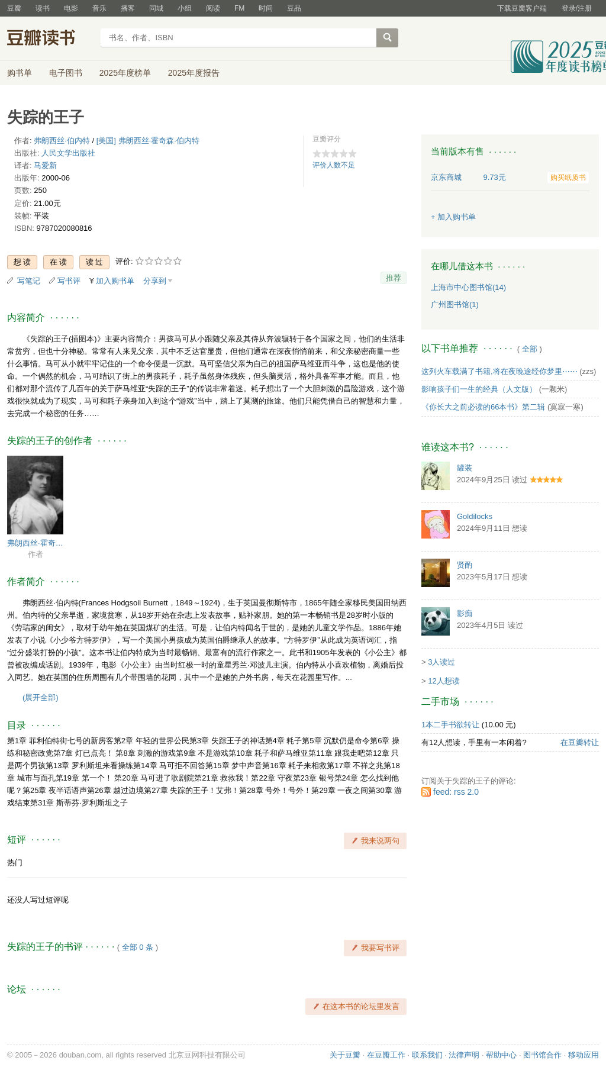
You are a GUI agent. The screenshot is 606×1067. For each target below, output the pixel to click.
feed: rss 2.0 (456, 792)
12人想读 (443, 680)
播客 (128, 8)
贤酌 (464, 564)
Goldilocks (474, 516)
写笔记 (28, 280)
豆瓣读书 (50, 39)
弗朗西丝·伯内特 (62, 140)
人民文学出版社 (68, 153)
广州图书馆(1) (455, 304)
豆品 (294, 8)
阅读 (213, 8)
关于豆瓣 (345, 1054)
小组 (185, 8)
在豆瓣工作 (386, 1054)
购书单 (19, 73)
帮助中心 (501, 1054)
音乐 (99, 8)
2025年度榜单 (125, 73)
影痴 (464, 613)
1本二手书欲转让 (450, 724)
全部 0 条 (137, 947)
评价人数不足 (333, 165)
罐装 (464, 467)
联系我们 (427, 1054)
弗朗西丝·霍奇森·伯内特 (35, 543)
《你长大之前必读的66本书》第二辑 (483, 406)
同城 (156, 8)
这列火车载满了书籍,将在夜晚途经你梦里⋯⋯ (499, 371)
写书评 (68, 280)
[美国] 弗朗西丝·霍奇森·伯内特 (147, 140)
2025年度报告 (194, 73)
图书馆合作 (542, 1054)
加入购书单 (115, 280)
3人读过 (441, 661)
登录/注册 (577, 8)
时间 (266, 8)
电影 (71, 8)
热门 (14, 862)
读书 (43, 8)
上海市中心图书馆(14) (468, 287)
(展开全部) (40, 697)
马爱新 (45, 165)
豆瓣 (14, 8)
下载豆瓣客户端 (522, 8)
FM (239, 8)
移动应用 (583, 1054)
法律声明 (464, 1054)
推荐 (393, 277)
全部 (529, 348)
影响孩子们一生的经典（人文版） (479, 389)
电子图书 (65, 73)
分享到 (154, 280)
